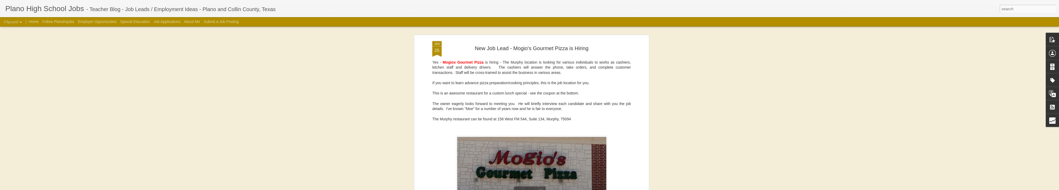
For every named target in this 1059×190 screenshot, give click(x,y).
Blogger (605, 187)
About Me (192, 22)
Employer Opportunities (97, 22)
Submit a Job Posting (221, 22)
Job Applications (167, 22)
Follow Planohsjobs (58, 22)
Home (33, 22)
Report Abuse (620, 187)
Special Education (135, 22)
